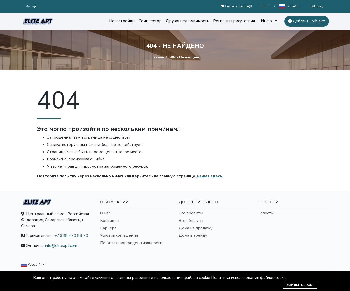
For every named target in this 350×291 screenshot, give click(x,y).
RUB (263, 6)
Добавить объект (306, 21)
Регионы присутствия (234, 21)
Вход (317, 6)
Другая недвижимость (187, 21)
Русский (288, 6)
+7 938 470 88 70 (71, 235)
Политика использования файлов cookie (249, 277)
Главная (157, 57)
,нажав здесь (209, 176)
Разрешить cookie (300, 285)
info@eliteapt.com (61, 245)
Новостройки (122, 21)
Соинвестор (150, 21)
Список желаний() (237, 6)
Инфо (266, 21)
